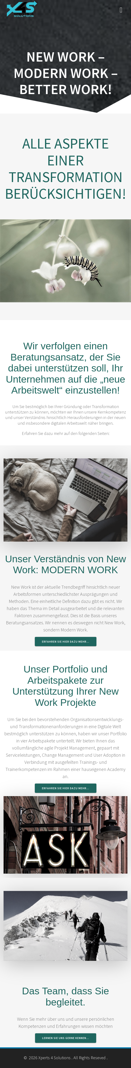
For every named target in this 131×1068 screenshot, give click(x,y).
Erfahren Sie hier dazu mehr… (65, 641)
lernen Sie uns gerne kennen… (65, 1038)
